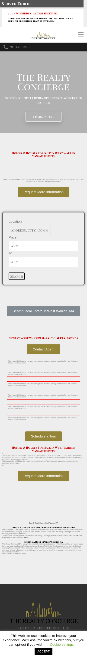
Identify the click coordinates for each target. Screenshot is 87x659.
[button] (43, 311)
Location (15, 221)
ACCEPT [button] (43, 651)
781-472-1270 (19, 47)
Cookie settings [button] (62, 644)
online (26, 537)
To (10, 253)
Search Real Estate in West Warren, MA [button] (43, 523)
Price (12, 237)
